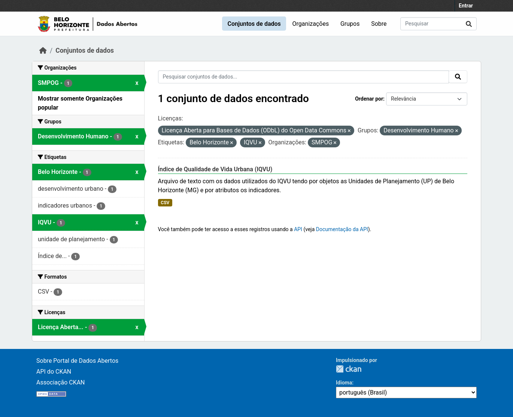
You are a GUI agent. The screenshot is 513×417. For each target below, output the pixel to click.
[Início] (43, 50)
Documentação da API (342, 229)
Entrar (466, 6)
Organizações (310, 23)
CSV (165, 202)
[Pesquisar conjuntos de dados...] (438, 23)
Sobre (378, 23)
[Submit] (469, 23)
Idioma (344, 383)
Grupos (350, 23)
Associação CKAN (60, 382)
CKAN (348, 369)
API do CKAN (53, 371)
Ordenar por (369, 99)
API (298, 229)
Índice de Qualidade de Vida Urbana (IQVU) (215, 169)
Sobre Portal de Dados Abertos (77, 360)
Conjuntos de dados (253, 23)
